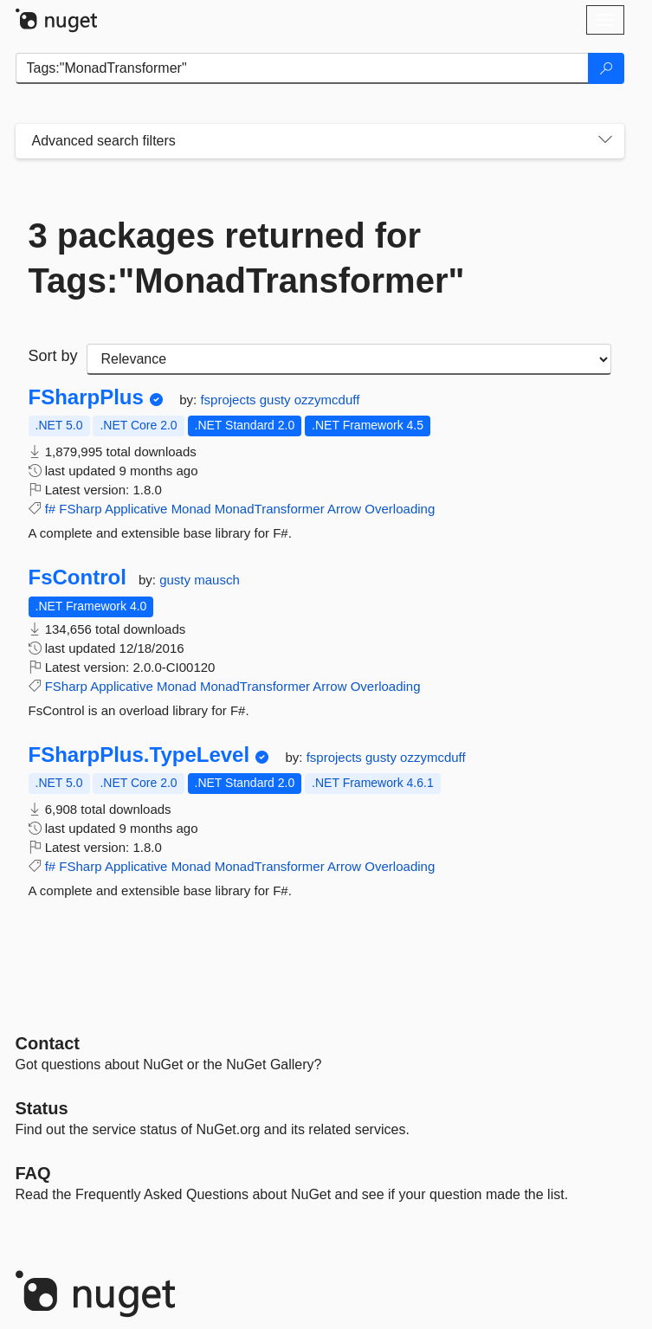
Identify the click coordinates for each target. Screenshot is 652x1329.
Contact (48, 1043)
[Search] (606, 68)
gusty (277, 399)
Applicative (136, 508)
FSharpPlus (86, 397)
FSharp (80, 508)
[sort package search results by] (349, 359)
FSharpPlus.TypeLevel (139, 754)
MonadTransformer (270, 508)
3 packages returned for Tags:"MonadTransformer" (247, 258)
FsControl (77, 577)
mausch (217, 579)
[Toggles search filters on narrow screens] (605, 141)
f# (50, 508)
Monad (191, 508)
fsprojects (229, 399)
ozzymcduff (327, 399)
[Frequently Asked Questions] (33, 1173)
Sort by (53, 356)
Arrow (344, 508)
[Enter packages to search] (302, 68)
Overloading (400, 508)
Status (42, 1108)
